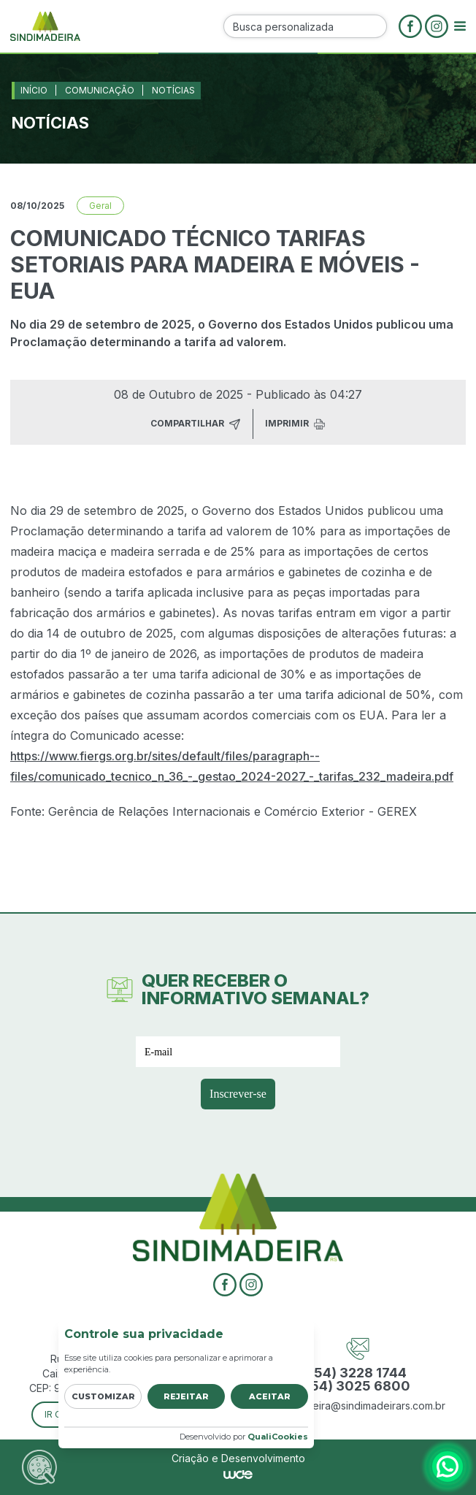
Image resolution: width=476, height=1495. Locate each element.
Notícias (173, 90)
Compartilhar (195, 424)
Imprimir (295, 424)
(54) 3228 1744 (358, 1373)
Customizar (103, 1396)
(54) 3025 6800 (358, 1386)
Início (33, 90)
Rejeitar (186, 1396)
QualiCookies (277, 1436)
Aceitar (270, 1396)
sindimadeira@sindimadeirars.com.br (357, 1405)
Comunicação (99, 90)
